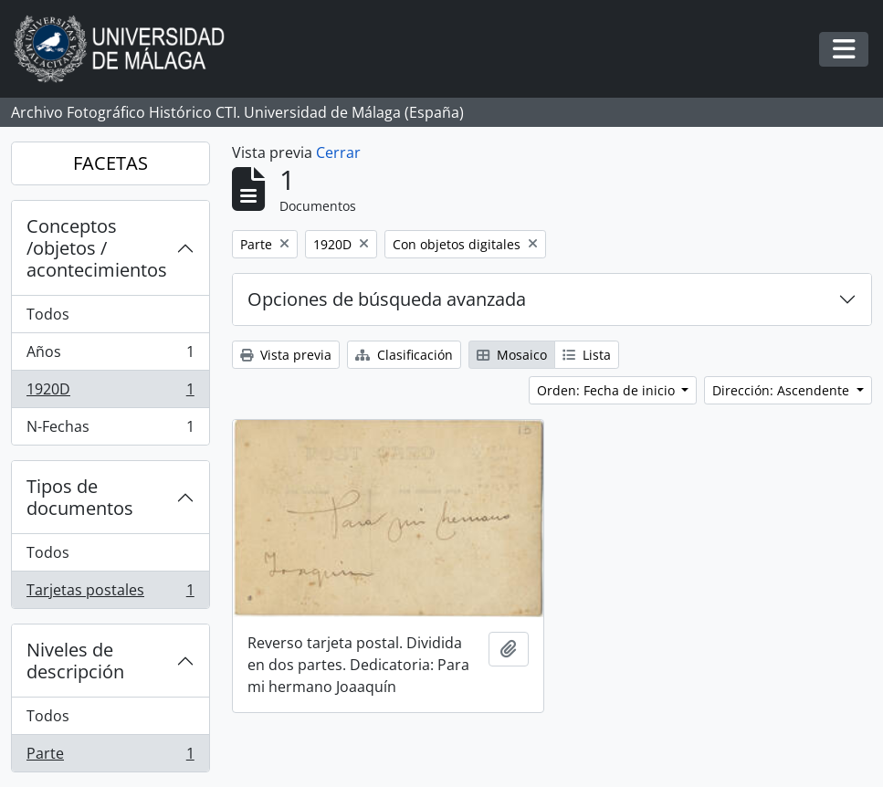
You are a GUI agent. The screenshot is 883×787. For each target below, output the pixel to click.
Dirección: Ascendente (782, 390)
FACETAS (110, 163)
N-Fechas (110, 430)
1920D (110, 393)
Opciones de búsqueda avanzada (386, 299)
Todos (47, 314)
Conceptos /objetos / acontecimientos (96, 248)
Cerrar (338, 152)
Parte (110, 756)
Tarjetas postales (110, 593)
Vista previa (285, 354)
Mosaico (512, 354)
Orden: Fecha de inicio (607, 390)
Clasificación (404, 354)
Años (110, 356)
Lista (586, 354)
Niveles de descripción (75, 660)
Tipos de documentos (79, 497)
